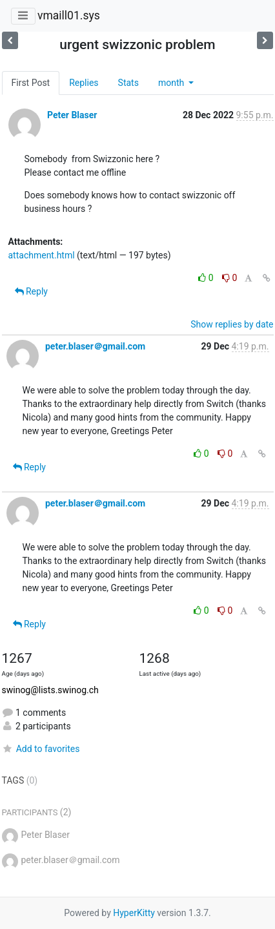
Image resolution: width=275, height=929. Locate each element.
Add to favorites (41, 749)
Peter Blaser (72, 115)
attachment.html (41, 255)
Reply (31, 291)
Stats (128, 83)
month (172, 83)
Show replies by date (231, 324)
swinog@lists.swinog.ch (50, 690)
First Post (31, 83)
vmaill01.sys (68, 15)
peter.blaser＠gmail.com (95, 346)
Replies (83, 83)
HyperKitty (134, 913)
